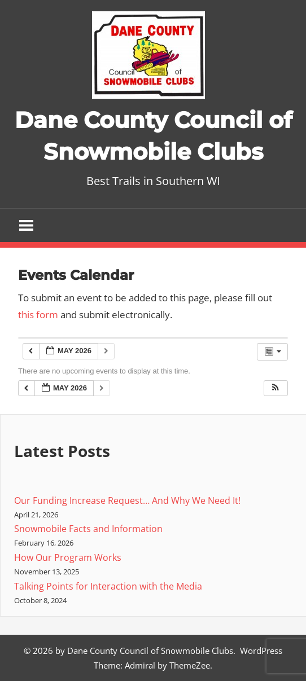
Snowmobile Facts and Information (88, 528)
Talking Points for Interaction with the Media (108, 586)
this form (38, 314)
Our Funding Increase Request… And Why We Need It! (127, 500)
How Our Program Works (67, 557)
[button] (275, 388)
